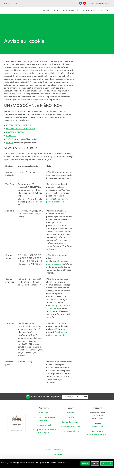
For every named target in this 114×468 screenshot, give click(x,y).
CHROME (11, 135)
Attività (70, 412)
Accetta (85, 463)
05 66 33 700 (13, 3)
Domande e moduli (70, 422)
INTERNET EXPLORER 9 (18, 125)
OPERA (9, 142)
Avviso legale (57, 454)
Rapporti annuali (43, 425)
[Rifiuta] (111, 463)
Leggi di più (106, 463)
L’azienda (43, 412)
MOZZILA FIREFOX (15, 132)
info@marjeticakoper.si (97, 434)
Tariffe (70, 417)
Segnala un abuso (70, 431)
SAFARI (9, 139)
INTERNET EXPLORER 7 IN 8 (20, 128)
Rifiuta (95, 463)
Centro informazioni (70, 426)
